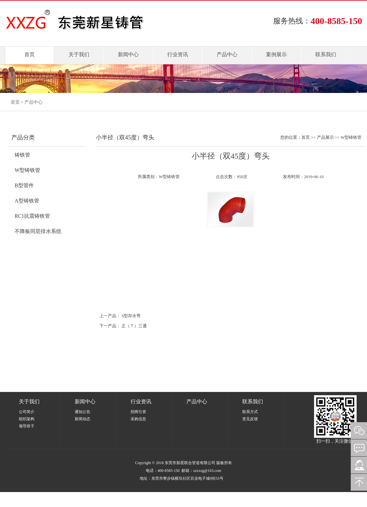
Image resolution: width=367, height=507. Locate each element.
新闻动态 (82, 419)
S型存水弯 (131, 315)
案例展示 (276, 54)
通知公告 (82, 412)
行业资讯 (177, 54)
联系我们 (325, 54)
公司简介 (26, 412)
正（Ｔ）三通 (134, 325)
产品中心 (227, 54)
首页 (29, 54)
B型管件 (24, 185)
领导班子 (26, 426)
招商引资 (138, 412)
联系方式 (250, 412)
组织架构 (26, 419)
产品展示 (325, 137)
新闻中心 (128, 54)
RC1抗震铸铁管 (32, 216)
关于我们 (79, 54)
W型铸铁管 (27, 170)
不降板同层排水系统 (38, 231)
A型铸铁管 (27, 200)
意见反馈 (250, 419)
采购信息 (138, 419)
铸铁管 (22, 155)
